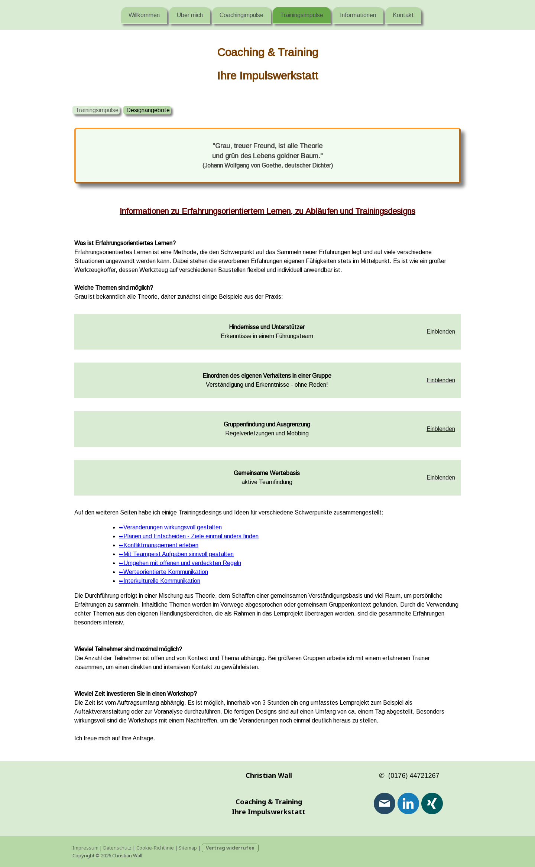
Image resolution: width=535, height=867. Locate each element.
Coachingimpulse (241, 15)
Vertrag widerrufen (230, 847)
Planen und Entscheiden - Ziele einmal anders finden (189, 536)
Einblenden (441, 331)
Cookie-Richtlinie (155, 847)
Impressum (85, 847)
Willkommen (144, 15)
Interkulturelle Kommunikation (159, 581)
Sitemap (188, 847)
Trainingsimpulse (301, 15)
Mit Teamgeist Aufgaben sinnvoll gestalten (176, 554)
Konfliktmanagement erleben (158, 545)
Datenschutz (117, 847)
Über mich (189, 15)
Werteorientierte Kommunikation (163, 572)
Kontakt (403, 15)
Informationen (358, 15)
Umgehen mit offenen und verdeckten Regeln (180, 563)
